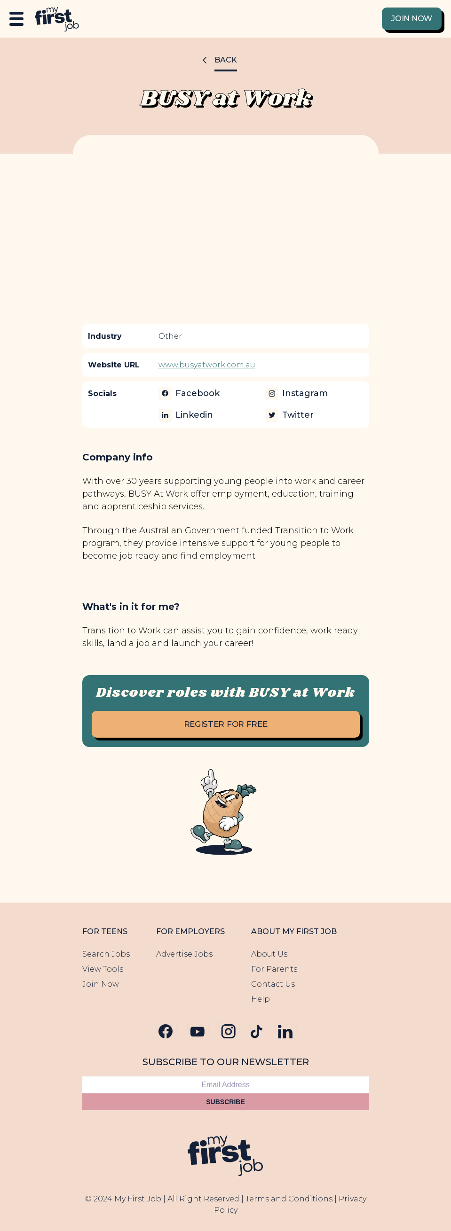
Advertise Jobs (184, 954)
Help (260, 999)
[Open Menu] (16, 19)
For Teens (104, 931)
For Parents (274, 969)
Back (225, 59)
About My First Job (294, 931)
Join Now (411, 18)
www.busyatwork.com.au (206, 364)
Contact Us (273, 984)
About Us (269, 954)
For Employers (190, 931)
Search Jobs (106, 954)
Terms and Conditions (288, 1198)
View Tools (102, 969)
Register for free (226, 724)
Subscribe (225, 1102)
